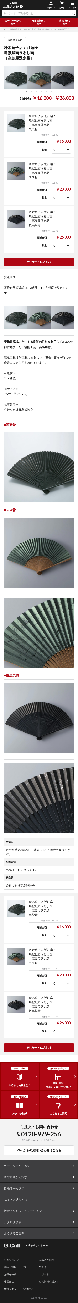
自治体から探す (65, 22)
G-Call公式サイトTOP (26, 1245)
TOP (5, 29)
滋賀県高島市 (15, 29)
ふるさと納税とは (15, 1199)
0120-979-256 (41, 1134)
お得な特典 (10, 1274)
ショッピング (11, 1259)
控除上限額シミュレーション (23, 1211)
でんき (43, 1267)
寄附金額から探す (39, 22)
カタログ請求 (12, 1222)
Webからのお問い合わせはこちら (39, 1150)
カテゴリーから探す (13, 22)
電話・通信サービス (15, 1267)
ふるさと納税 (46, 1259)
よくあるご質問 (14, 1233)
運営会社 (9, 1281)
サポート (44, 1274)
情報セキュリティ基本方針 (19, 1289)
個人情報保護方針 (49, 1281)
